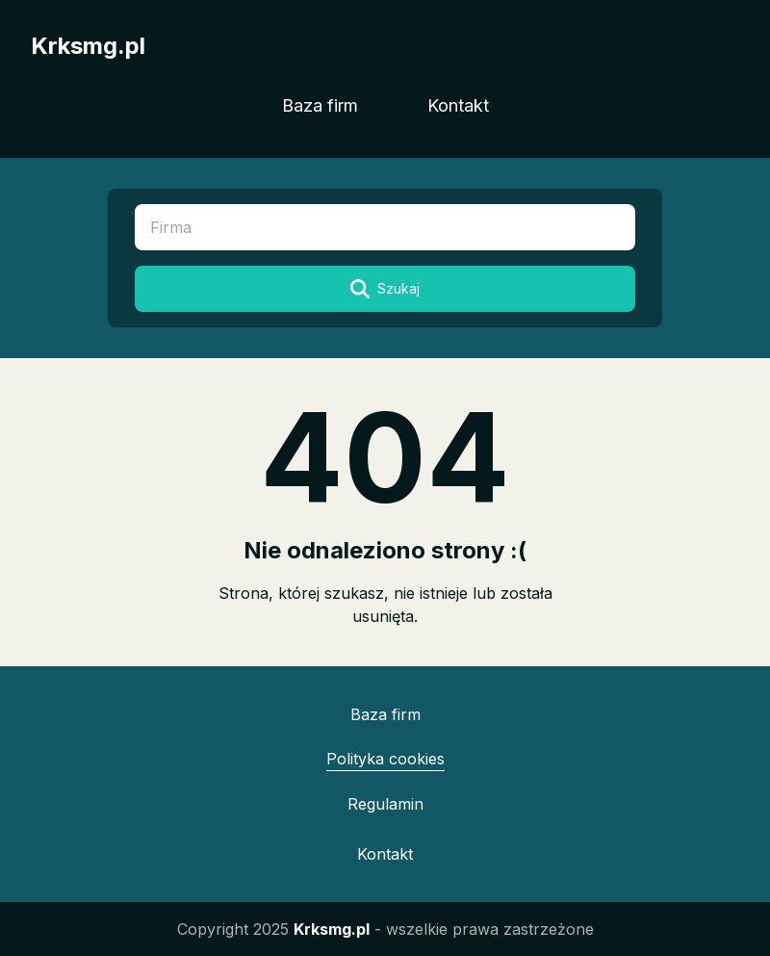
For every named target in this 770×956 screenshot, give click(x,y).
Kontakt (458, 105)
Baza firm (320, 105)
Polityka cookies (385, 758)
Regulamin (385, 804)
